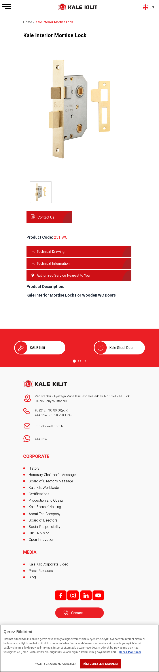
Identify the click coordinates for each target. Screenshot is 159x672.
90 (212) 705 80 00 (48, 410)
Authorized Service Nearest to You (63, 275)
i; (73, 595)
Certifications (39, 494)
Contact (77, 613)
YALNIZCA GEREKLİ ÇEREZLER (55, 663)
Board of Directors (43, 520)
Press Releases (41, 571)
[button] (79, 161)
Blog (32, 577)
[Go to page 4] (85, 361)
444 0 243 (42, 415)
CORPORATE (36, 456)
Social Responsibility (45, 527)
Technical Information (53, 263)
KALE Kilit (37, 348)
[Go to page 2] (78, 361)
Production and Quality (46, 500)
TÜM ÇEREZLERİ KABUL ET (100, 663)
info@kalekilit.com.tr (49, 426)
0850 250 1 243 (61, 415)
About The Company (45, 514)
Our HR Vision (39, 533)
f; (61, 595)
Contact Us (46, 217)
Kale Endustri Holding (45, 507)
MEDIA (29, 552)
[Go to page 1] (74, 361)
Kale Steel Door (121, 348)
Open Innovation (41, 539)
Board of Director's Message (51, 481)
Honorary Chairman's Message (52, 475)
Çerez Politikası (130, 652)
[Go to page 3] (81, 361)
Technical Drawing (50, 251)
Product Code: (39, 237)
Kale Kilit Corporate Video (48, 564)
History (34, 468)
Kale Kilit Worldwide (44, 487)
